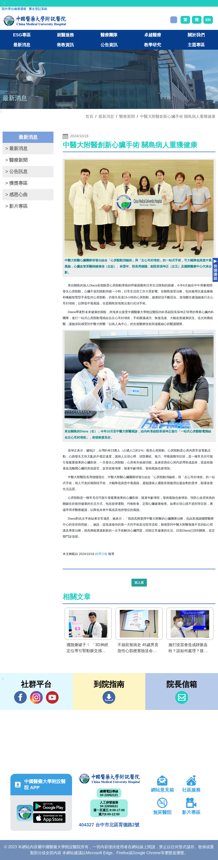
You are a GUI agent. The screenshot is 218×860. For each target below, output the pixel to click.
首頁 (89, 116)
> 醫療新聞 (16, 160)
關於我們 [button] (196, 34)
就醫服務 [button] (65, 34)
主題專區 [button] (196, 44)
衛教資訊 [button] (65, 44)
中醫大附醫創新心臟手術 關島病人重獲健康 (178, 116)
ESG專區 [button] (21, 34)
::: (4, 3)
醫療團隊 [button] (109, 34)
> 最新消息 (16, 148)
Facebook (20, 697)
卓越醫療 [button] (152, 34)
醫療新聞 (127, 116)
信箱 (181, 697)
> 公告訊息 (16, 171)
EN (208, 20)
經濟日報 (101, 554)
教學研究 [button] (152, 44)
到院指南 (109, 697)
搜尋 (173, 19)
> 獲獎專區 (16, 183)
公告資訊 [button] (109, 44)
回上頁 (139, 582)
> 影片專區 (16, 206)
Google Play (49, 806)
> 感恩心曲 (16, 194)
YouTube (52, 697)
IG (36, 697)
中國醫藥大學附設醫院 (109, 779)
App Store (49, 818)
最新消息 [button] (21, 44)
